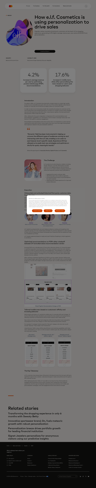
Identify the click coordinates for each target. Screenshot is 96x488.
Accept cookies (37, 210)
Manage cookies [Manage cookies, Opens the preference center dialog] (59, 210)
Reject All (48, 210)
